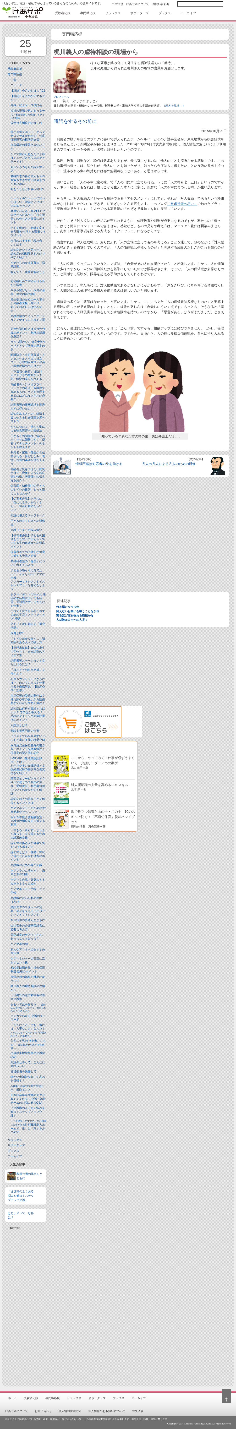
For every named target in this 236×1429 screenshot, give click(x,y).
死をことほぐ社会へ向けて (28, 189)
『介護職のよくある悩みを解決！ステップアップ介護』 (28, 1111)
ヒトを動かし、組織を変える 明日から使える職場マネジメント (28, 231)
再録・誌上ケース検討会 (26, 105)
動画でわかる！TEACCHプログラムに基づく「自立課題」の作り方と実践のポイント (28, 216)
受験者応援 (15, 69)
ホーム (12, 1398)
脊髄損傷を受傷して (23, 1071)
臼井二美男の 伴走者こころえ (28, 1044)
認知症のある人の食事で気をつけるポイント (28, 845)
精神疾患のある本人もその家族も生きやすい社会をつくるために (28, 180)
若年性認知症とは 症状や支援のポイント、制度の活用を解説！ (28, 332)
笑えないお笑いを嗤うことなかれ (77, 611)
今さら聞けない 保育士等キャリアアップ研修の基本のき (28, 345)
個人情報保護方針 (70, 1411)
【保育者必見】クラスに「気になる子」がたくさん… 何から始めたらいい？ (26, 504)
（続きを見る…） (173, 105)
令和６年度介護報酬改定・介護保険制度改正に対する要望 (28, 821)
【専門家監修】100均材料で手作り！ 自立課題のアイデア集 (28, 651)
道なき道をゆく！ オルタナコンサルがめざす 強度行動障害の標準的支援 (28, 135)
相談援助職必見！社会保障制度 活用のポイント (28, 969)
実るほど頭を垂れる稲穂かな (74, 615)
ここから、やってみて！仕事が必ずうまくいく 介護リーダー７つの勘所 (103, 762)
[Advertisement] (25, 1306)
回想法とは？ (19, 725)
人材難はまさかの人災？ (72, 620)
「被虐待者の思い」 (182, 204)
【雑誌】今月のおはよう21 (28, 90)
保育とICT (17, 633)
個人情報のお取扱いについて (107, 1411)
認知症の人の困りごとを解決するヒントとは (28, 800)
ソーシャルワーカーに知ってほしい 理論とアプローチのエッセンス (28, 201)
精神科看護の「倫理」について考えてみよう (28, 563)
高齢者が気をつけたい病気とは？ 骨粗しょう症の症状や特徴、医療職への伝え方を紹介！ (28, 475)
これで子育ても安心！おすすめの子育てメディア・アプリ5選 (28, 614)
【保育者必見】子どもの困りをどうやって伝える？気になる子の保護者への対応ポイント (28, 541)
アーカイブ (15, 1156)
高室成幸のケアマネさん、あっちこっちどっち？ (28, 936)
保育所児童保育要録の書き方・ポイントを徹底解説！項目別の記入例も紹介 (28, 749)
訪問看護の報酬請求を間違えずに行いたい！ (28, 406)
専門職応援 (15, 74)
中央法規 (117, 4)
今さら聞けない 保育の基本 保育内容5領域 (28, 292)
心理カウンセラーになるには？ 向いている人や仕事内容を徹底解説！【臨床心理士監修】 (28, 684)
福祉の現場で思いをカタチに (28, 114)
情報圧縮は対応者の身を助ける (99, 464)
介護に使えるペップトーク (28, 515)
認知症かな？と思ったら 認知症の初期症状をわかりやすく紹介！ (28, 253)
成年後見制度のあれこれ (26, 123)
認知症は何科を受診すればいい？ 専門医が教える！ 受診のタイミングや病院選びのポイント (28, 714)
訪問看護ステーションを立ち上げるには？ (28, 662)
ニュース (16, 85)
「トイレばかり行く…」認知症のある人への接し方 (28, 640)
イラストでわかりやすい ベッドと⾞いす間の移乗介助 (28, 738)
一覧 (13, 80)
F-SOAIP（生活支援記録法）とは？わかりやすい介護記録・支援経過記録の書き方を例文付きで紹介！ (28, 766)
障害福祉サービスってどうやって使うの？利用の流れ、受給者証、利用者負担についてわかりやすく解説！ (28, 786)
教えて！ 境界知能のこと (28, 272)
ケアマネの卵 (19, 944)
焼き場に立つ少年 (67, 607)
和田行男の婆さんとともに (28, 920)
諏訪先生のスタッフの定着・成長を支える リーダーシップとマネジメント (28, 910)
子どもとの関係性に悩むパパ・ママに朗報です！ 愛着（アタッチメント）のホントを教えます (28, 441)
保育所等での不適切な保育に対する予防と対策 (28, 553)
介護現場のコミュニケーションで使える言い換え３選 (28, 318)
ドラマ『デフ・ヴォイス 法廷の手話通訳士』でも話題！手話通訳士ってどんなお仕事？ (28, 600)
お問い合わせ (161, 4)
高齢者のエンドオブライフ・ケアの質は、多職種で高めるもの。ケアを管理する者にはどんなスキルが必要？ (28, 392)
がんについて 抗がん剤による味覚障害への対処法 (28, 428)
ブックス (13, 1150)
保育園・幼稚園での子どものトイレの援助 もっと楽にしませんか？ (28, 489)
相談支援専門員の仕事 (25, 730)
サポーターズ (16, 1145)
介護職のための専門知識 (26, 865)
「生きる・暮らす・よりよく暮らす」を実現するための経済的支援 (28, 834)
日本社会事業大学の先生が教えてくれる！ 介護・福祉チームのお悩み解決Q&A (28, 1098)
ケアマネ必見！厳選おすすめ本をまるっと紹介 (28, 881)
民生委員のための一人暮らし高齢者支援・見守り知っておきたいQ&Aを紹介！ (28, 305)
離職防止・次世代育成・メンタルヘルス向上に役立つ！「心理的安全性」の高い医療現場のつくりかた (28, 360)
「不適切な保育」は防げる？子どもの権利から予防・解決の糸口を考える (26, 375)
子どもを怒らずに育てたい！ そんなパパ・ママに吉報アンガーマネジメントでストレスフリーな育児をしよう (28, 580)
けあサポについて (137, 4)
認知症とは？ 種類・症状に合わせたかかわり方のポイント (28, 856)
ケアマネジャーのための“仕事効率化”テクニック (28, 809)
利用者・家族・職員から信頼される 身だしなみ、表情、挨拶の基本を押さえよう (28, 458)
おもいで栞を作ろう (28, 1007)
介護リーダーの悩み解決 (26, 530)
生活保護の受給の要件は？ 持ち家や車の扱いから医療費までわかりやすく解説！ (29, 699)
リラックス (15, 1140)
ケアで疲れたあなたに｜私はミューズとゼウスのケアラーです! (28, 158)
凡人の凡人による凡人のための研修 (169, 464)
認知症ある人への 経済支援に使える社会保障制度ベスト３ (28, 417)
